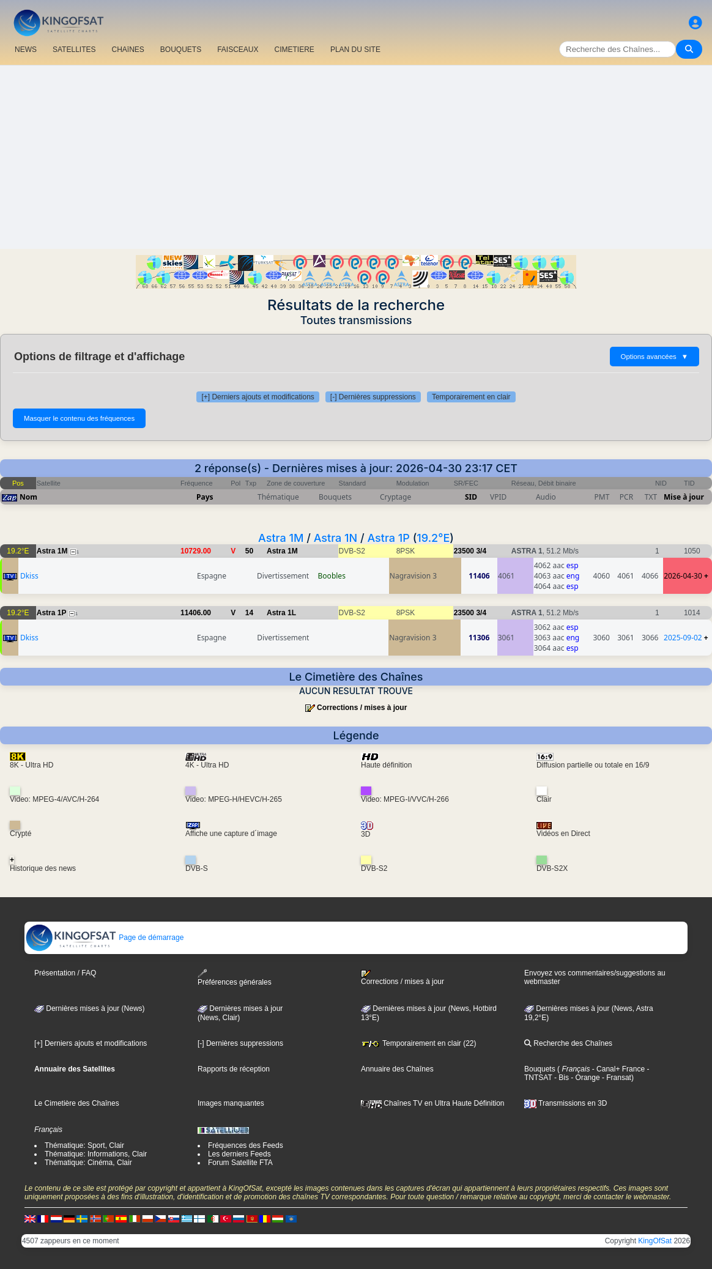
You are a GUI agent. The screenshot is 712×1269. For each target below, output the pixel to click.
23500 (464, 551)
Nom (28, 497)
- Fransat (615, 1077)
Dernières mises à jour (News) (89, 1008)
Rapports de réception (234, 1069)
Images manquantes (231, 1103)
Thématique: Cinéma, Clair (88, 1162)
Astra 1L (281, 613)
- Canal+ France (617, 1069)
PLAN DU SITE (355, 49)
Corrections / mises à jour (362, 707)
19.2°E (433, 537)
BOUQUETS (180, 49)
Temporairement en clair (471, 397)
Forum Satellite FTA (240, 1162)
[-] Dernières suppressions (373, 397)
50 (249, 551)
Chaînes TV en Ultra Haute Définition (433, 1103)
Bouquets (539, 1069)
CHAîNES (127, 49)
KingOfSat (655, 1241)
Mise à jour (684, 497)
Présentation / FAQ (65, 973)
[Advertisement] (356, 157)
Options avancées (654, 356)
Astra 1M (280, 537)
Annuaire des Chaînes (397, 1069)
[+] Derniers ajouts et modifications (257, 397)
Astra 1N (336, 537)
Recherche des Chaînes (568, 1043)
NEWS (26, 49)
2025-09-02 (683, 637)
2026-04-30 (683, 576)
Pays (204, 497)
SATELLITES (74, 49)
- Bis (560, 1077)
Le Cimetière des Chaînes (76, 1103)
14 (249, 613)
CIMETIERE (294, 49)
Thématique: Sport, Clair (84, 1145)
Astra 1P (388, 537)
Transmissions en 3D (565, 1103)
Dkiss (29, 576)
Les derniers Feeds (239, 1154)
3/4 (481, 551)
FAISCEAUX (237, 49)
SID (471, 497)
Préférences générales (235, 977)
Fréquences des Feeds (245, 1145)
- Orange (584, 1077)
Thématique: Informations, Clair (96, 1154)
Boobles (332, 576)
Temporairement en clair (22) (419, 1043)
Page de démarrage (104, 937)
